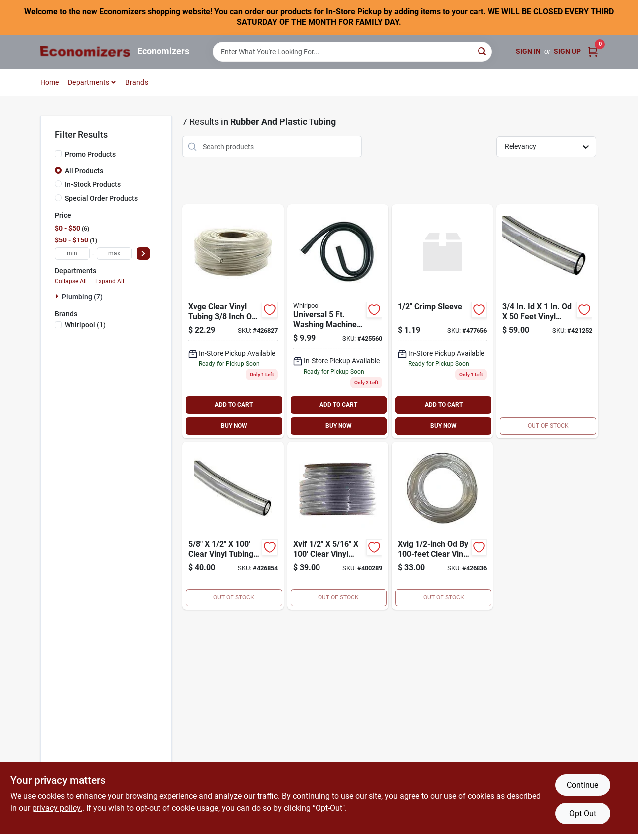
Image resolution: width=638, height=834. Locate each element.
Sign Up (567, 51)
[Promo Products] (58, 153)
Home (49, 82)
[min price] (72, 253)
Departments (88, 82)
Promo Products (90, 154)
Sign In (528, 51)
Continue (582, 785)
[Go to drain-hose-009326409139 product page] (337, 321)
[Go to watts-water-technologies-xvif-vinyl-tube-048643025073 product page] (337, 526)
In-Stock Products (93, 184)
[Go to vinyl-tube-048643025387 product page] (547, 321)
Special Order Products (101, 198)
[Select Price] (143, 253)
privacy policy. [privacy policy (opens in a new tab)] (57, 808)
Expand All (109, 281)
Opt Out (582, 813)
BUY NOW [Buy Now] (234, 425)
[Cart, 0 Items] (593, 51)
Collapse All (71, 281)
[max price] (114, 253)
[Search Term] (352, 52)
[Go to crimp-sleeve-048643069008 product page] (442, 321)
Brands (136, 82)
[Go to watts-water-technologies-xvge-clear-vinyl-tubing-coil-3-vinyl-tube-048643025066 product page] (233, 321)
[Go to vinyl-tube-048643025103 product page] (233, 526)
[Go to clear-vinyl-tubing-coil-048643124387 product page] (442, 526)
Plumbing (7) (82, 297)
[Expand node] (58, 296)
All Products (84, 170)
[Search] (483, 51)
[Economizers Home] (85, 51)
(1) (85, 325)
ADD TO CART (234, 404)
